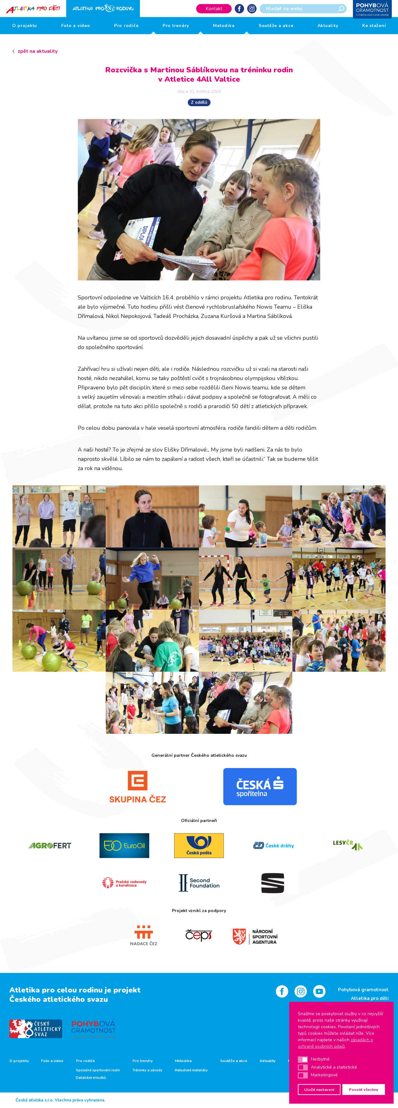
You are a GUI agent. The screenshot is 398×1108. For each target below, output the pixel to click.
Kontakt (214, 9)
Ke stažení (374, 26)
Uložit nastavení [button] (319, 1089)
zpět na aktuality (38, 51)
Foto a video (75, 26)
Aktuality (327, 26)
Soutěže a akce (276, 26)
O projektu (24, 26)
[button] (303, 1059)
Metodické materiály (191, 1070)
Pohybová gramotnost (363, 990)
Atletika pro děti (370, 998)
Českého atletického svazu (58, 999)
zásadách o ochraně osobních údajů (335, 1043)
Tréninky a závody (147, 1070)
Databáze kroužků (91, 1078)
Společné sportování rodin (98, 1070)
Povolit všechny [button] (363, 1089)
